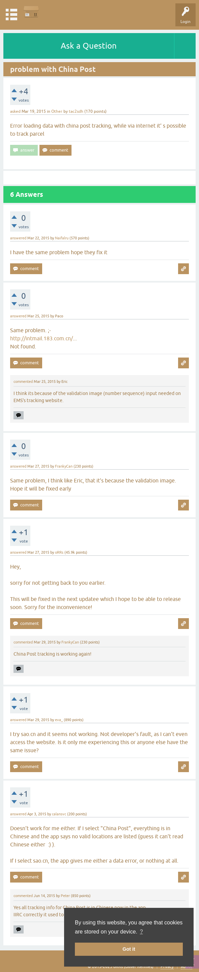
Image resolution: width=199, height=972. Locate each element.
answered (18, 238)
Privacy (167, 966)
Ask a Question (89, 45)
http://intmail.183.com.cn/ (41, 338)
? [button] (141, 932)
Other (56, 111)
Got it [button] (128, 949)
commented (23, 381)
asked (15, 111)
